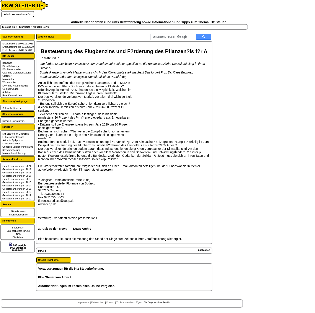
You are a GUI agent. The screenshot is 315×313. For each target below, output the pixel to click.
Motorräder (8, 79)
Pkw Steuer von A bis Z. (55, 277)
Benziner (7, 63)
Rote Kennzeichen (12, 95)
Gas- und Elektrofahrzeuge (16, 72)
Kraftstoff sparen (11, 143)
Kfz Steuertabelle (11, 69)
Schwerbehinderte (12, 108)
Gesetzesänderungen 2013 (16, 188)
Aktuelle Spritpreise (12, 140)
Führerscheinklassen (13, 137)
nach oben (204, 250)
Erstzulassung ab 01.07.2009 (17, 50)
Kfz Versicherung (11, 150)
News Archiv (82, 228)
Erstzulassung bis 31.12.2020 (18, 47)
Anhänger (7, 92)
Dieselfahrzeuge (11, 66)
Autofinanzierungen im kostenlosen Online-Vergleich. (76, 286)
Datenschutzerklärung (18, 231)
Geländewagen (10, 89)
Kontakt (110, 302)
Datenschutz (98, 302)
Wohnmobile (9, 82)
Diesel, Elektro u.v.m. (13, 121)
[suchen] (171, 37)
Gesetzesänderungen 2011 (16, 195)
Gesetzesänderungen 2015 (16, 182)
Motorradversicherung (14, 153)
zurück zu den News (52, 228)
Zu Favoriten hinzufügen (129, 302)
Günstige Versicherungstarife (17, 146)
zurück (42, 250)
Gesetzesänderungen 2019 (16, 169)
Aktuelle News (18, 211)
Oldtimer (6, 76)
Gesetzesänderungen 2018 (16, 172)
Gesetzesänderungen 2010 (16, 198)
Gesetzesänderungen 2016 (16, 179)
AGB (18, 234)
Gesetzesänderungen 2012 (16, 192)
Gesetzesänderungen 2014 (16, 185)
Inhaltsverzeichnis (18, 214)
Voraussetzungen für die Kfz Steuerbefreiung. (71, 268)
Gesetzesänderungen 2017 (16, 175)
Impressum (18, 227)
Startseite (25, 27)
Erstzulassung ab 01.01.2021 (17, 43)
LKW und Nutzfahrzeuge (15, 85)
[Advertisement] (166, 108)
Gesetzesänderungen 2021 (16, 166)
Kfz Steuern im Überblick (15, 133)
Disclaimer (18, 237)
